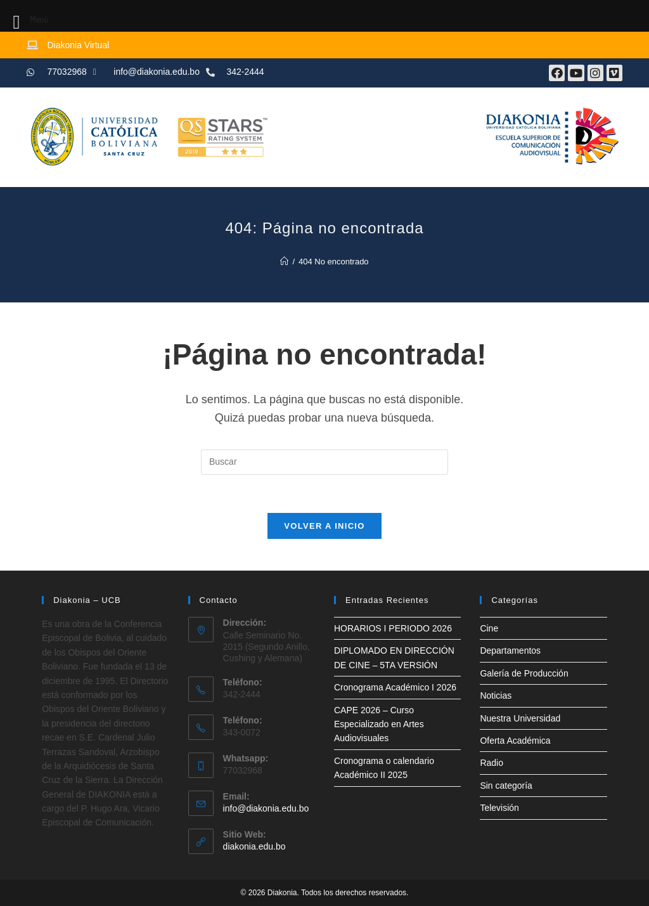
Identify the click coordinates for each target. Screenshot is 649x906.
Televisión (499, 808)
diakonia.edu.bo (254, 846)
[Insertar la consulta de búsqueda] (324, 462)
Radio (491, 763)
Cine (489, 628)
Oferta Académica (515, 740)
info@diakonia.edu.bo (266, 808)
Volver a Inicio (324, 526)
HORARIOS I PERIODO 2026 (393, 628)
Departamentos (510, 650)
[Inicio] (284, 261)
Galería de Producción (524, 673)
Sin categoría (506, 785)
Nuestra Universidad (520, 718)
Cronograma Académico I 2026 (395, 687)
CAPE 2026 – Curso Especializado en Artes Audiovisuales (379, 724)
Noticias (495, 695)
